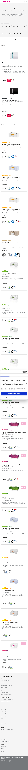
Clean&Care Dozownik (5, 701)
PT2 (2, 33)
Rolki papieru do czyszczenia (6, 685)
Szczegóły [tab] (14, 374)
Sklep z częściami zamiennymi (7, 729)
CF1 (14, 26)
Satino (2, 748)
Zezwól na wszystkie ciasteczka (14, 393)
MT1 (21, 29)
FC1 (25, 26)
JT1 (6, 29)
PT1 (25, 29)
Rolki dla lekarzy (4, 687)
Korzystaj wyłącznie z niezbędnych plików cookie (14, 397)
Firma (2, 744)
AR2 (6, 26)
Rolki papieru (3, 682)
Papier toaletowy (4, 683)
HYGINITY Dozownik (5, 702)
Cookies (3, 758)
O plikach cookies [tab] (23, 374)
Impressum (18, 757)
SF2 (14, 33)
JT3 (14, 29)
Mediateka (3, 731)
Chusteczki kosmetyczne (6, 690)
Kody (2, 705)
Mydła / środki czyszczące (6, 694)
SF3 (17, 33)
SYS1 (21, 33)
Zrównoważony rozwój (5, 741)
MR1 (17, 29)
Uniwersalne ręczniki (5, 678)
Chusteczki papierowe (5, 692)
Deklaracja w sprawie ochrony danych (8, 757)
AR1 (2, 26)
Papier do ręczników (5, 680)
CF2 (17, 26)
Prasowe (2, 750)
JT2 (10, 29)
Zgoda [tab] (5, 374)
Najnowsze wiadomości (5, 732)
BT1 (10, 26)
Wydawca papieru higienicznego (7, 699)
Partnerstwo (3, 746)
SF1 (10, 33)
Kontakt (2, 751)
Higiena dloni (3, 739)
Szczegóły (5, 76)
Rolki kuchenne (4, 689)
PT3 (6, 33)
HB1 (2, 29)
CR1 (21, 26)
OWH (22, 757)
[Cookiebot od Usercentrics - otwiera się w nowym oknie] (22, 372)
